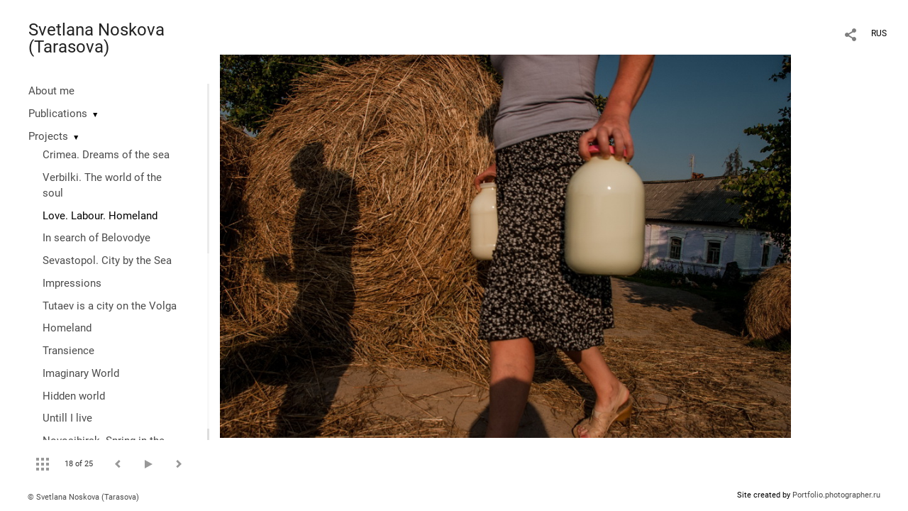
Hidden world (74, 396)
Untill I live (67, 418)
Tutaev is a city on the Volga (110, 306)
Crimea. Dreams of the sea (106, 154)
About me (51, 90)
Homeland (67, 328)
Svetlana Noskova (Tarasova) (96, 38)
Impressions (72, 283)
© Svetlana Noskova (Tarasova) (83, 497)
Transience (68, 350)
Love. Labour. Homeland (100, 215)
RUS (879, 33)
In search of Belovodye (96, 237)
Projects (48, 136)
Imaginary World (81, 373)
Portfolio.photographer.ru (836, 495)
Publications (57, 113)
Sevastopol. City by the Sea (107, 260)
